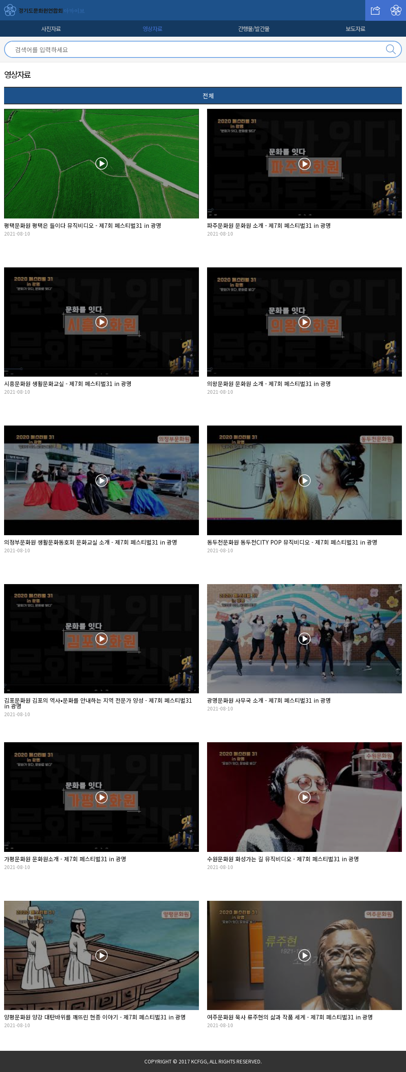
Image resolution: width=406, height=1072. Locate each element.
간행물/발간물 (253, 28)
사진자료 (51, 28)
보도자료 (355, 28)
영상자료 (152, 28)
